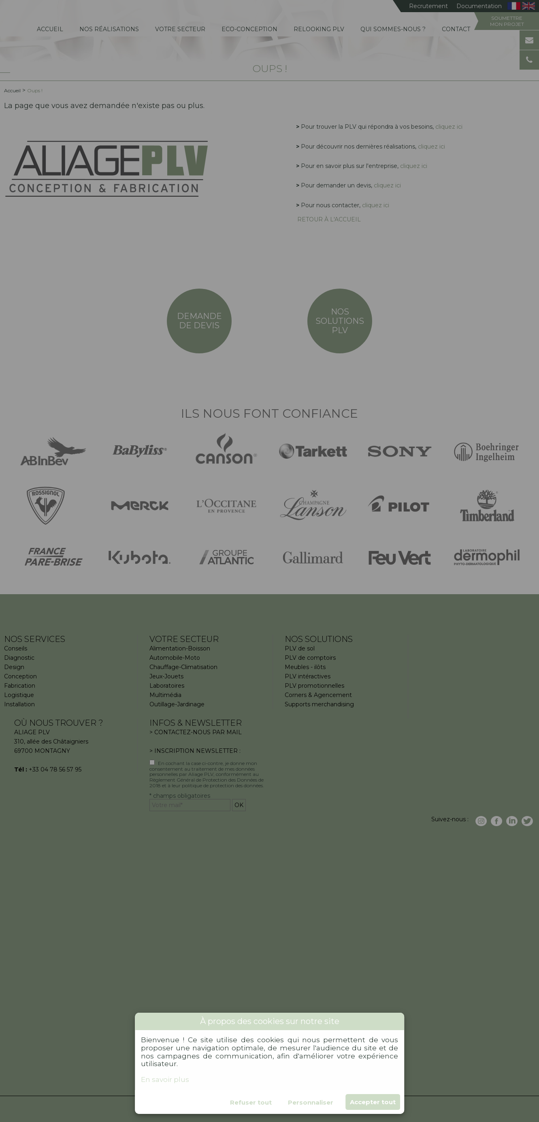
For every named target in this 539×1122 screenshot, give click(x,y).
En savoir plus (165, 1079)
